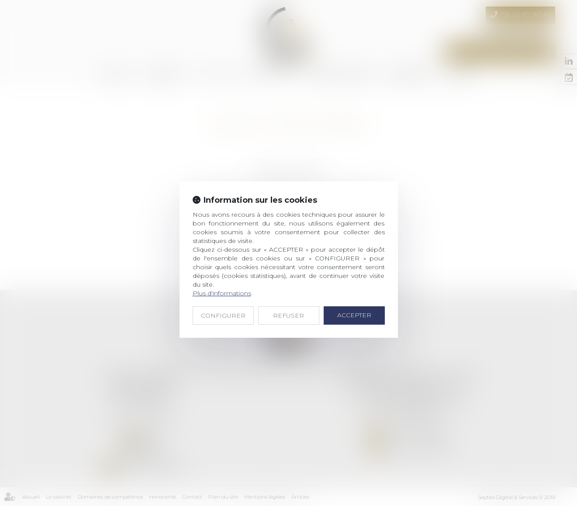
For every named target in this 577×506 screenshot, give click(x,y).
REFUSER (288, 315)
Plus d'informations (222, 293)
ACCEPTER (354, 315)
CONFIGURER (223, 315)
